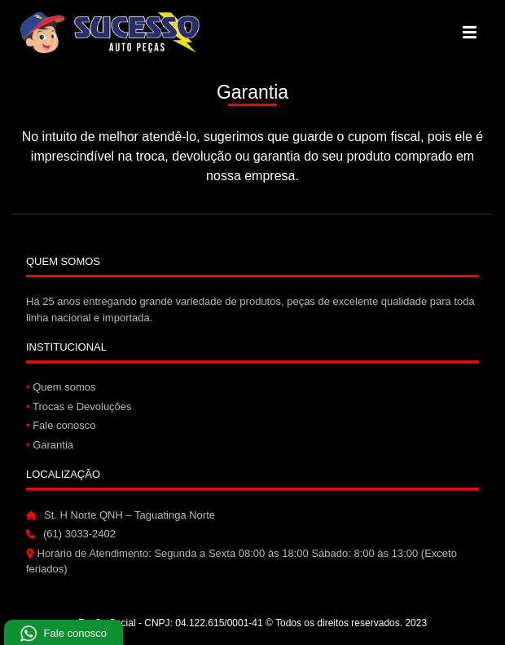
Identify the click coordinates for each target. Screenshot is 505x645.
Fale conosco (61, 425)
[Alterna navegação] (470, 32)
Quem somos (60, 387)
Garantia (49, 445)
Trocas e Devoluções (79, 406)
